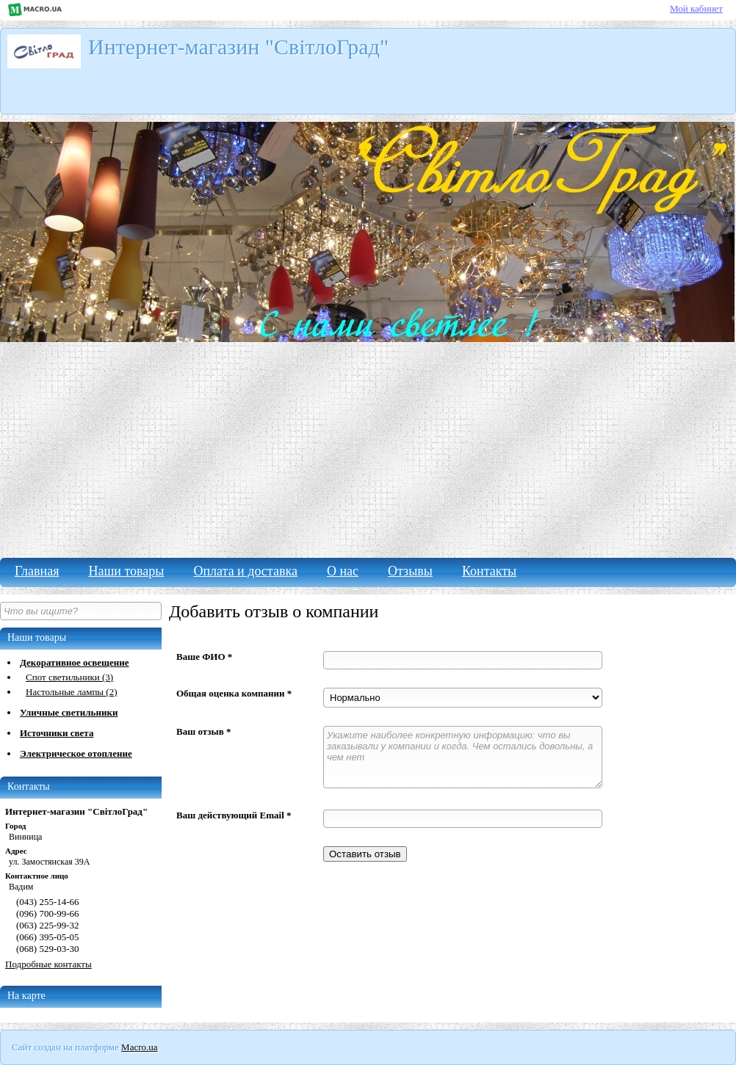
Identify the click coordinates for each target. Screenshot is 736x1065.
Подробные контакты (48, 964)
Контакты (489, 571)
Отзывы (410, 571)
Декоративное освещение (74, 662)
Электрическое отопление (76, 753)
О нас (342, 571)
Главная (37, 571)
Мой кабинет (696, 8)
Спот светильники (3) (69, 677)
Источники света (56, 732)
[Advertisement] (368, 447)
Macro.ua (139, 1047)
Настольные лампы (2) (71, 691)
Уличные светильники (69, 712)
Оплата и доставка (245, 571)
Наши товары (126, 571)
